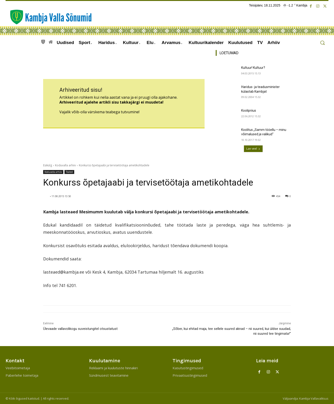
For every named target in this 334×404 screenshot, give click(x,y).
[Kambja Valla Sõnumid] (48, 17)
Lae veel (253, 149)
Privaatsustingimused (190, 375)
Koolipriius (248, 110)
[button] (322, 43)
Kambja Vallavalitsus (313, 398)
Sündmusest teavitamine (108, 375)
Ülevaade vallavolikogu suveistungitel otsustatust (80, 329)
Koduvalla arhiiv (65, 165)
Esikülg (47, 165)
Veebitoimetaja (18, 368)
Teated (69, 172)
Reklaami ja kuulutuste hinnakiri (113, 368)
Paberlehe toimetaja (22, 375)
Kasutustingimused (188, 368)
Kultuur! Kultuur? (253, 67)
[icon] (43, 41)
